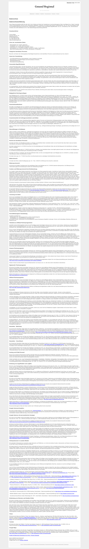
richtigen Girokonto (24, 540)
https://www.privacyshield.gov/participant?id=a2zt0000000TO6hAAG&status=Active (54, 332)
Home (21, 544)
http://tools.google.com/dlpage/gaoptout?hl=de (54, 399)
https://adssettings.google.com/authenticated (21, 477)
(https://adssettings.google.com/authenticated (19, 403)
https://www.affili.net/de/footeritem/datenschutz (19, 287)
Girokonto (36, 544)
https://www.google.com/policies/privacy (28, 518)
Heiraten (53, 13)
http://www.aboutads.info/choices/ (37, 190)
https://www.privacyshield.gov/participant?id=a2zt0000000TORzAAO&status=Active (49, 482)
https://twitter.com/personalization (16, 482)
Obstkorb (37, 13)
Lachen (56, 544)
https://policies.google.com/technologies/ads (19, 402)
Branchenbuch (48, 13)
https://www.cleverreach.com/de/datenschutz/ (54, 344)
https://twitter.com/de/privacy (63, 481)
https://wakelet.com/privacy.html (67, 493)
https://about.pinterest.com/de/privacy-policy (64, 484)
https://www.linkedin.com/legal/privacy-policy (63, 487)
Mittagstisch (32, 13)
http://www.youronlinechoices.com (60, 472)
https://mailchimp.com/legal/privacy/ (17, 331)
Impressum (66, 544)
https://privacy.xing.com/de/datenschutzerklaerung (66, 491)
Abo (73, 2)
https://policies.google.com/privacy (69, 476)
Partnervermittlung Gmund (29, 544)
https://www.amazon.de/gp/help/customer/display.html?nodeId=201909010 (25, 260)
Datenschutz (61, 544)
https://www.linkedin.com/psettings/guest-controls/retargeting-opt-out (24, 488)
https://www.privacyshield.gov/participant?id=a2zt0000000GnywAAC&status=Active (27, 473)
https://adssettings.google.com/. (54, 519)
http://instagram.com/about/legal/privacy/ (67, 479)
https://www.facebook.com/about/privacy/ (18, 472)
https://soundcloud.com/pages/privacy (71, 495)
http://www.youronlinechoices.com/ (60, 190)
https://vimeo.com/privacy (29, 517)
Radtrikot (42, 13)
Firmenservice (48, 544)
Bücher (57, 13)
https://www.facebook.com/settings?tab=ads (41, 472)
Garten (53, 544)
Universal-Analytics (37, 410)
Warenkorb (69, 2)
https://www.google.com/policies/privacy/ (28, 525)
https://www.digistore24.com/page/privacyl (18, 275)
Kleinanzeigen (42, 544)
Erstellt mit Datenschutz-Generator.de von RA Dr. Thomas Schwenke (24, 535)
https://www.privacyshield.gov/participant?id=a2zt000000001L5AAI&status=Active (27, 385)
